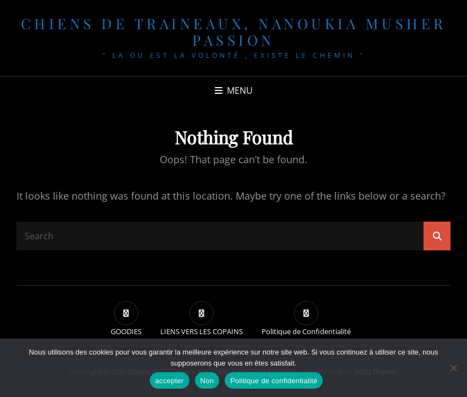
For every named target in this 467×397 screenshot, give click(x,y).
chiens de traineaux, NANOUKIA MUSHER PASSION (234, 32)
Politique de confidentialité (273, 381)
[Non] (453, 367)
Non (207, 381)
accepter (169, 381)
